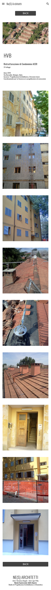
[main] (26, 55)
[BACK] (25, 13)
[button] (3, 3)
